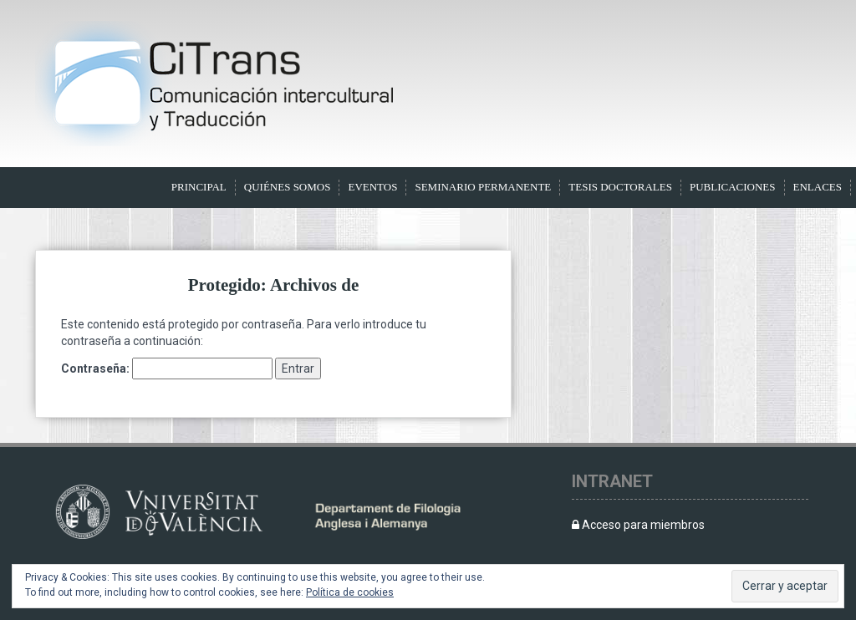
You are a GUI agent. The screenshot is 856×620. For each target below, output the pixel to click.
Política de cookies (350, 592)
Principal (199, 186)
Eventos (372, 186)
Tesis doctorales (620, 186)
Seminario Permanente (483, 186)
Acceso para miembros (638, 524)
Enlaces (818, 186)
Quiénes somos (287, 186)
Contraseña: (167, 368)
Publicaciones (733, 186)
